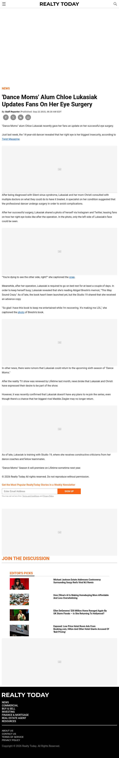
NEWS (5, 702)
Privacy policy (11, 740)
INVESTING (8, 711)
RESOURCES (9, 721)
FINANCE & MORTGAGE (15, 714)
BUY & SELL (8, 708)
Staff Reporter (12, 111)
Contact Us (9, 734)
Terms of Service (13, 737)
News (6, 88)
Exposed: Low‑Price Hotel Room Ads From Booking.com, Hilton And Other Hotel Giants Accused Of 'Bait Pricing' (81, 629)
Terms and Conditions (30, 496)
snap (72, 277)
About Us (7, 730)
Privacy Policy (48, 496)
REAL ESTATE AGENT (14, 718)
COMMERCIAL (10, 705)
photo (21, 312)
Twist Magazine (11, 139)
